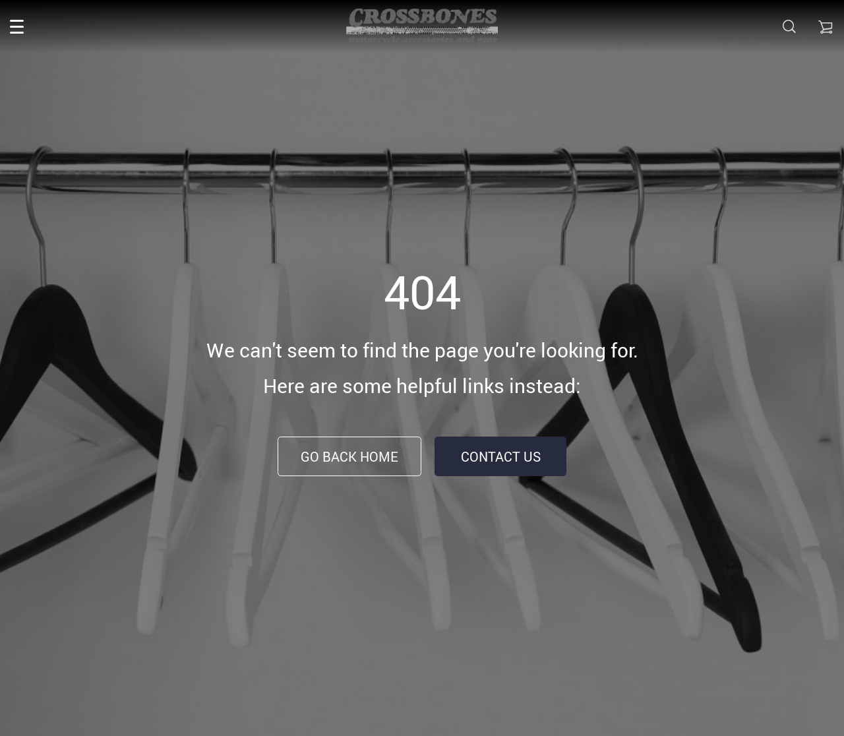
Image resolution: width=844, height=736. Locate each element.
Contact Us (501, 457)
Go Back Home (349, 457)
